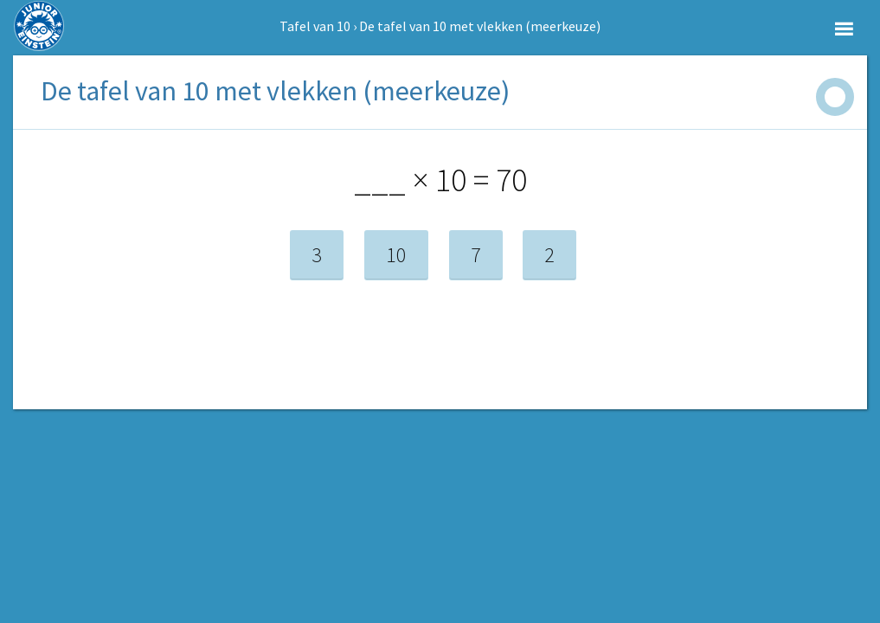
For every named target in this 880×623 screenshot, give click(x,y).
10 (396, 254)
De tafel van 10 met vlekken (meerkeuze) (480, 26)
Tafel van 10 (314, 26)
